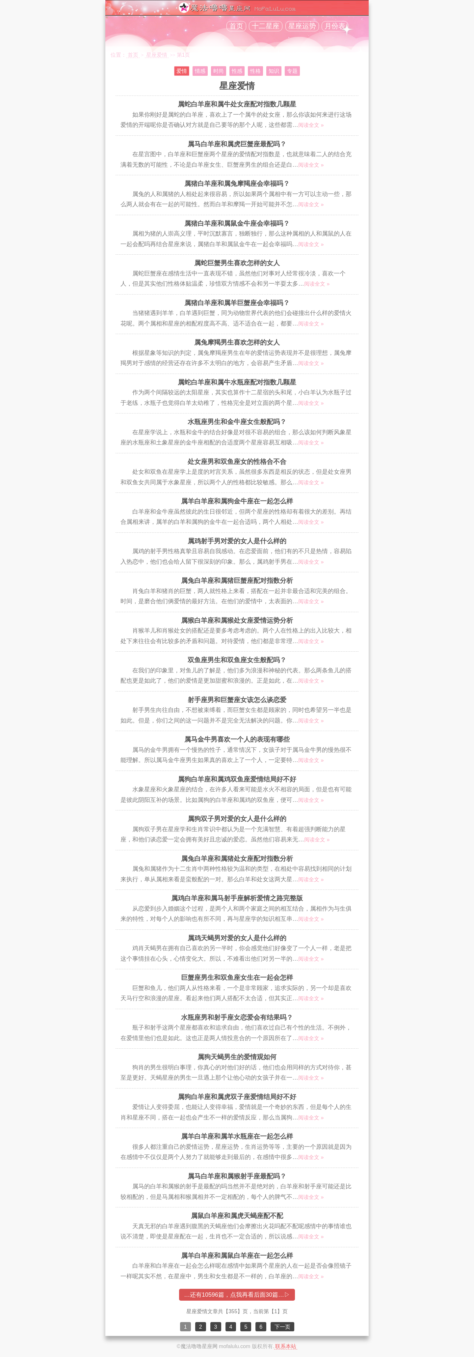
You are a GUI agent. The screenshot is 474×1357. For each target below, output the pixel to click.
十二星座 (265, 26)
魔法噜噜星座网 (199, 1346)
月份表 (335, 26)
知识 (274, 71)
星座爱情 (156, 55)
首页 (236, 26)
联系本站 (285, 1346)
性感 (237, 71)
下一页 (282, 1327)
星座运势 (302, 26)
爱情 (181, 71)
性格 (255, 71)
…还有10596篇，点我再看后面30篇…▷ (237, 1294)
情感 (200, 71)
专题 (292, 71)
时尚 (218, 71)
